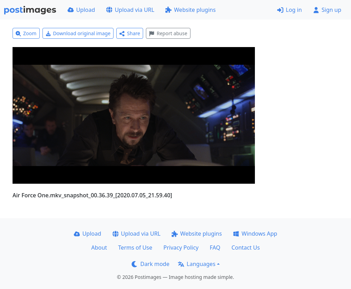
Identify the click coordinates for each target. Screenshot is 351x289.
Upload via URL (130, 10)
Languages (196, 264)
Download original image (78, 33)
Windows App (255, 233)
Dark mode (150, 264)
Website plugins (190, 10)
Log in (289, 10)
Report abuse (168, 33)
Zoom (26, 33)
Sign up (327, 10)
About (99, 247)
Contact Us (246, 247)
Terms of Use (135, 247)
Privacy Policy (180, 247)
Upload (81, 10)
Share (129, 33)
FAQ (215, 247)
